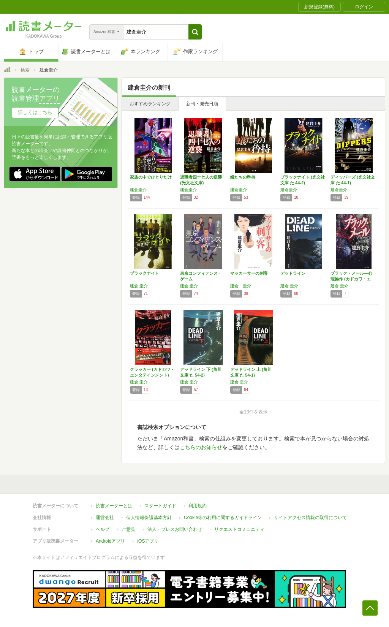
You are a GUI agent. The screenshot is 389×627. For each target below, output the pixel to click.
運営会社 (105, 517)
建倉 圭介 (139, 285)
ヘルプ (102, 529)
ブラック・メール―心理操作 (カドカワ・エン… (351, 279)
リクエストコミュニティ (239, 529)
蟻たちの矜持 (242, 177)
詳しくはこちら (35, 112)
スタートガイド (160, 506)
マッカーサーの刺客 (249, 273)
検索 (25, 70)
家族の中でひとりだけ (151, 177)
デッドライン (292, 273)
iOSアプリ (147, 541)
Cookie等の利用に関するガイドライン (223, 517)
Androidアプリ (110, 541)
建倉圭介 (138, 189)
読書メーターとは (114, 506)
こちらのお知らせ (201, 447)
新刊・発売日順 (202, 103)
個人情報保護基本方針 (149, 517)
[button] (195, 32)
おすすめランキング (150, 103)
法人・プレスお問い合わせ (174, 529)
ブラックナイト (144, 273)
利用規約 (197, 506)
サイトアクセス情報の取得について (310, 517)
